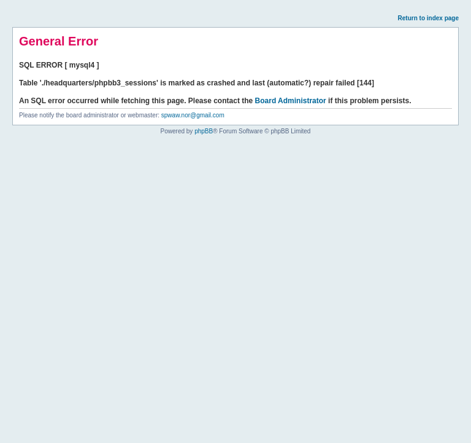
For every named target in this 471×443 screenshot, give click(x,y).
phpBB (203, 131)
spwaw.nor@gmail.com (192, 115)
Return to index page (428, 18)
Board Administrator (290, 100)
